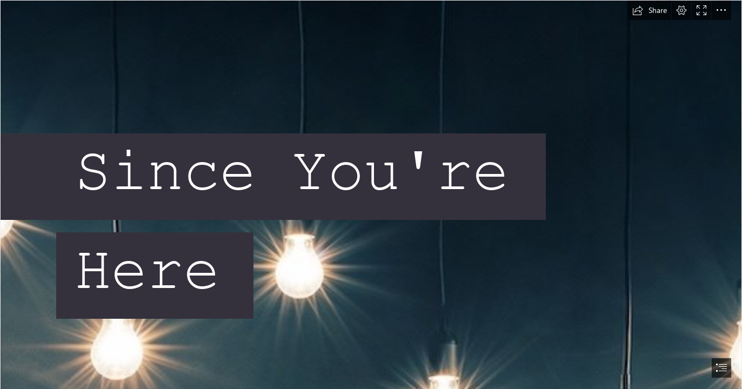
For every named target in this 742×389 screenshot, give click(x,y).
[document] (371, 194)
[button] (649, 10)
